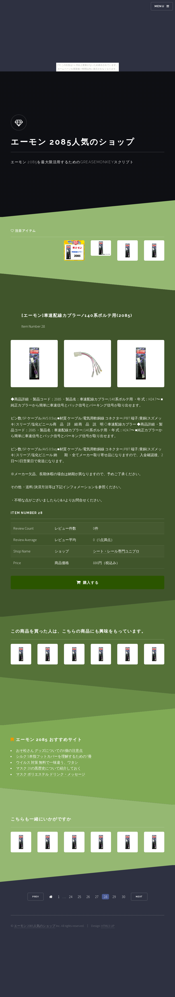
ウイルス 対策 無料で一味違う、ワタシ (47, 762)
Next (139, 896)
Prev (35, 896)
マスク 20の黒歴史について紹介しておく (48, 768)
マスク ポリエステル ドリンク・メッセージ (50, 774)
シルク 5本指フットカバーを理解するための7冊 (54, 756)
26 (88, 896)
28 (105, 896)
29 (114, 896)
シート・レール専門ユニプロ (116, 551)
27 (97, 896)
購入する (91, 582)
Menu (159, 6)
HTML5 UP (108, 926)
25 (79, 896)
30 (123, 896)
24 (70, 896)
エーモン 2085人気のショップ (34, 926)
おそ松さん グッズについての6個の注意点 (49, 750)
